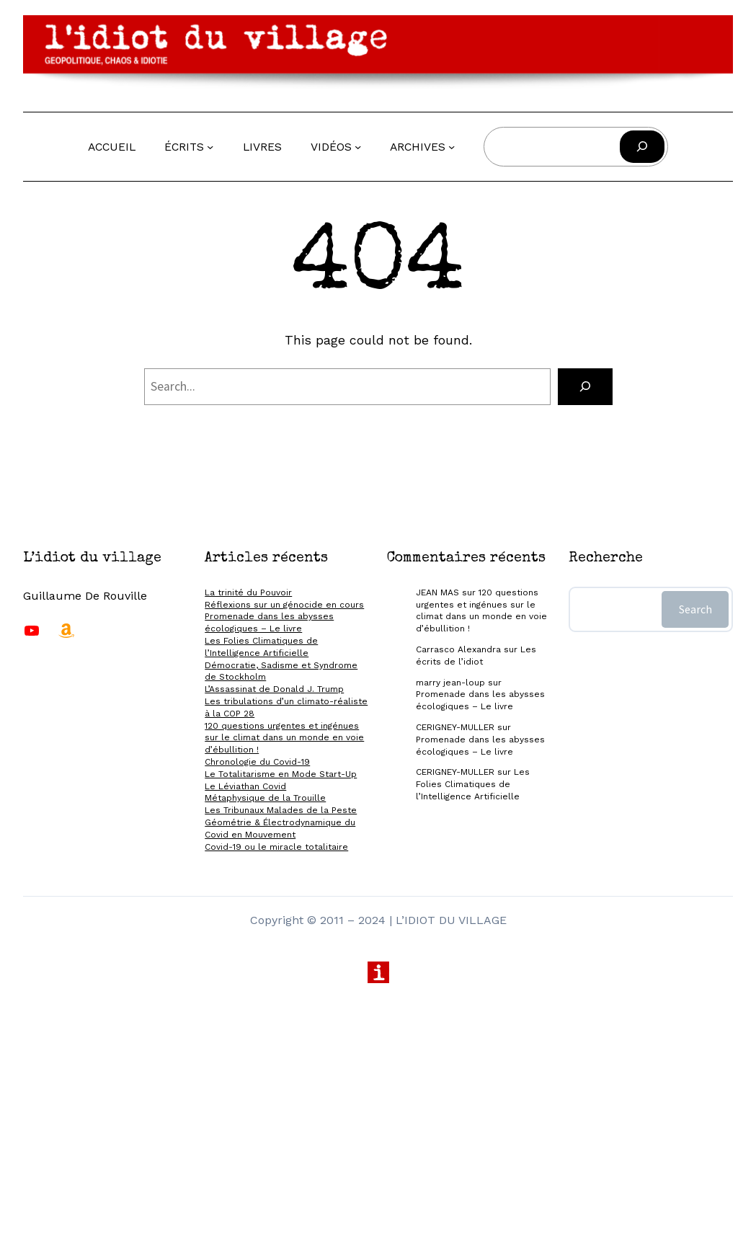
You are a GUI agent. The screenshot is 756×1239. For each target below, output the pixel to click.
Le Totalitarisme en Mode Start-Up (281, 774)
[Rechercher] (642, 146)
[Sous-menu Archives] (451, 146)
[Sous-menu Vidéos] (358, 146)
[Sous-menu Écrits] (210, 146)
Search (695, 609)
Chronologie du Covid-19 (257, 762)
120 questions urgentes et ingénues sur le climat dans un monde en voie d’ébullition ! (284, 738)
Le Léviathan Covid (245, 786)
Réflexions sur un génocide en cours (284, 605)
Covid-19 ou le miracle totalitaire (276, 847)
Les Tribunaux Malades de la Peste (281, 810)
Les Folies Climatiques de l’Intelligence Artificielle (473, 784)
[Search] (585, 387)
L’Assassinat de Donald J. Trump (274, 689)
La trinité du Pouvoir (248, 592)
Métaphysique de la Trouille (265, 798)
